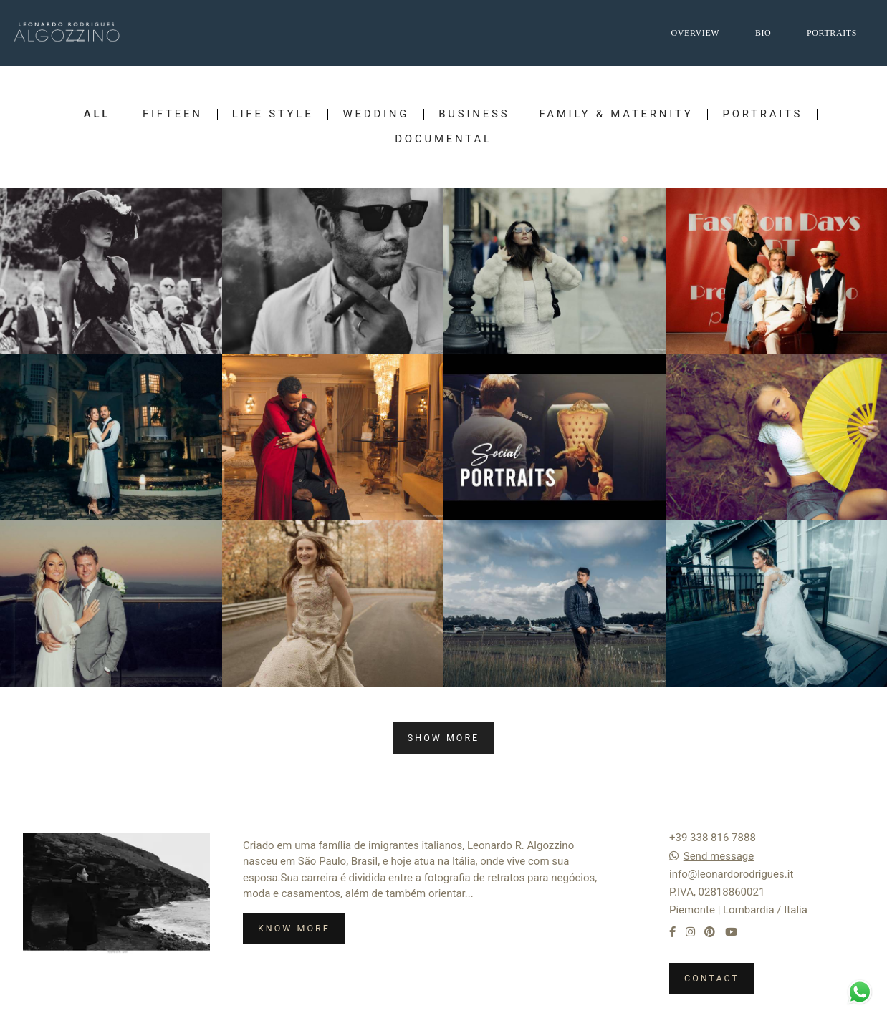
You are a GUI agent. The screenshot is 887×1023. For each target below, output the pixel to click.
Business (473, 114)
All (97, 114)
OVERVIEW (695, 33)
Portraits (762, 114)
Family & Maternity (616, 114)
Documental (443, 139)
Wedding (375, 114)
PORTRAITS (832, 33)
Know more (294, 928)
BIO (763, 33)
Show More (443, 737)
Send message (719, 856)
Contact (711, 978)
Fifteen (173, 114)
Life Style (273, 114)
